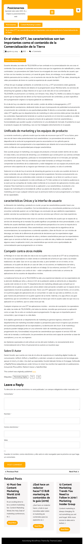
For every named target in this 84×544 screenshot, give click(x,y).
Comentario (9, 394)
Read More (13, 523)
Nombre (7, 414)
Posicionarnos (15, 8)
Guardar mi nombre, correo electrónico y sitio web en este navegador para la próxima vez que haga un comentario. (41, 455)
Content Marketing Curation (31, 25)
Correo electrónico (11, 427)
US (38, 377)
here (34, 372)
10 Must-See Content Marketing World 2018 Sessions (14, 491)
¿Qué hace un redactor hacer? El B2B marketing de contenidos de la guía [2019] (41, 492)
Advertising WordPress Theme (34, 541)
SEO (24, 51)
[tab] (52, 12)
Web (6, 440)
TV (32, 377)
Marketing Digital (20, 377)
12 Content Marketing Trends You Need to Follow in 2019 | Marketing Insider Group (68, 494)
